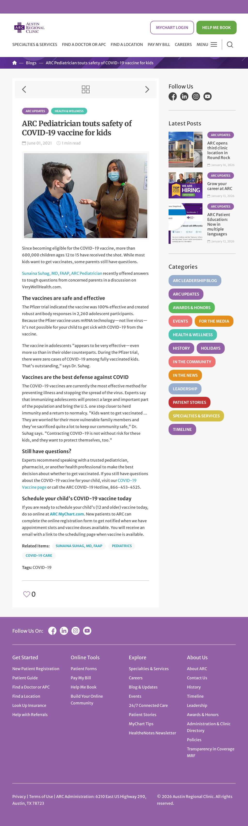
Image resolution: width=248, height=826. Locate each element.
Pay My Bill (159, 44)
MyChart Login (172, 27)
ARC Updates (35, 111)
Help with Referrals (30, 714)
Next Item (147, 89)
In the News (185, 375)
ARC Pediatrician (86, 273)
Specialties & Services (196, 415)
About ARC (197, 668)
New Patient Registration (35, 668)
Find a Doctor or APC (84, 44)
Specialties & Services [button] (34, 44)
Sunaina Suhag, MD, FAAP (45, 273)
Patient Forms (84, 668)
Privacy (19, 796)
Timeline (182, 429)
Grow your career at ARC (219, 186)
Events (180, 321)
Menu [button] (202, 44)
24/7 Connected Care (148, 705)
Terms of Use (41, 796)
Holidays (210, 348)
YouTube (207, 96)
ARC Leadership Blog (195, 280)
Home (14, 63)
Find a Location (127, 44)
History (181, 348)
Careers (183, 44)
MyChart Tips (141, 723)
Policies (194, 739)
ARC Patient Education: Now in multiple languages (218, 224)
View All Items (86, 89)
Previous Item (24, 89)
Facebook (173, 96)
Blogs (31, 62)
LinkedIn (184, 96)
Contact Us (197, 677)
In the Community (192, 361)
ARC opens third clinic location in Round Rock (218, 150)
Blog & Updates (143, 687)
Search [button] (230, 45)
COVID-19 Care (39, 555)
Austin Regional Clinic (29, 28)
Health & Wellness (69, 111)
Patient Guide (25, 677)
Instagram (196, 96)
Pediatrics (122, 546)
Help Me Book (216, 27)
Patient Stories (189, 402)
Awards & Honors (191, 307)
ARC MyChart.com (67, 514)
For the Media (214, 321)
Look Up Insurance (29, 705)
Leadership (185, 388)
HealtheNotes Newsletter (152, 733)
